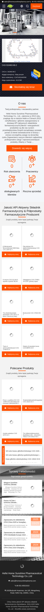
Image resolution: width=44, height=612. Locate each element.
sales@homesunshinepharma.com (15, 2)
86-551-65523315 (22, 585)
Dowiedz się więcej (22, 148)
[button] (15, 32)
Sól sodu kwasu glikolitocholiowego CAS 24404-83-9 (23, 451)
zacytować (36, 6)
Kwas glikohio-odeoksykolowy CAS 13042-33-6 (23, 459)
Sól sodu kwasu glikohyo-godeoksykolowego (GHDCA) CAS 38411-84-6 (23, 455)
